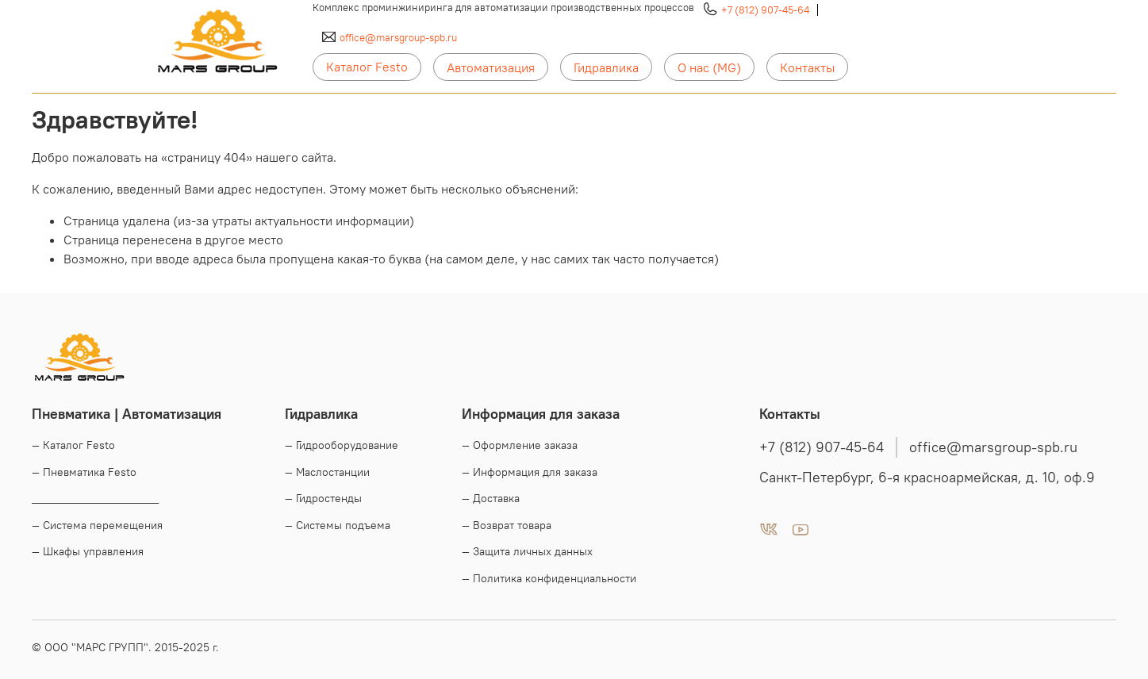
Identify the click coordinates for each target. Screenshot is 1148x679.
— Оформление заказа (520, 445)
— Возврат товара (506, 525)
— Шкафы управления (88, 551)
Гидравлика (606, 67)
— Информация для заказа (529, 472)
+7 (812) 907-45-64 (765, 9)
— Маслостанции (327, 472)
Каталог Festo (367, 67)
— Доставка (491, 498)
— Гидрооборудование (341, 445)
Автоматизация (491, 67)
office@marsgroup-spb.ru (398, 37)
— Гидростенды (323, 498)
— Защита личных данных (527, 551)
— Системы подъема (337, 525)
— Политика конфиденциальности (549, 578)
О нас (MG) (709, 67)
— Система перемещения (97, 525)
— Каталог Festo (73, 445)
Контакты (807, 67)
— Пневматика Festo (84, 472)
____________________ (95, 498)
